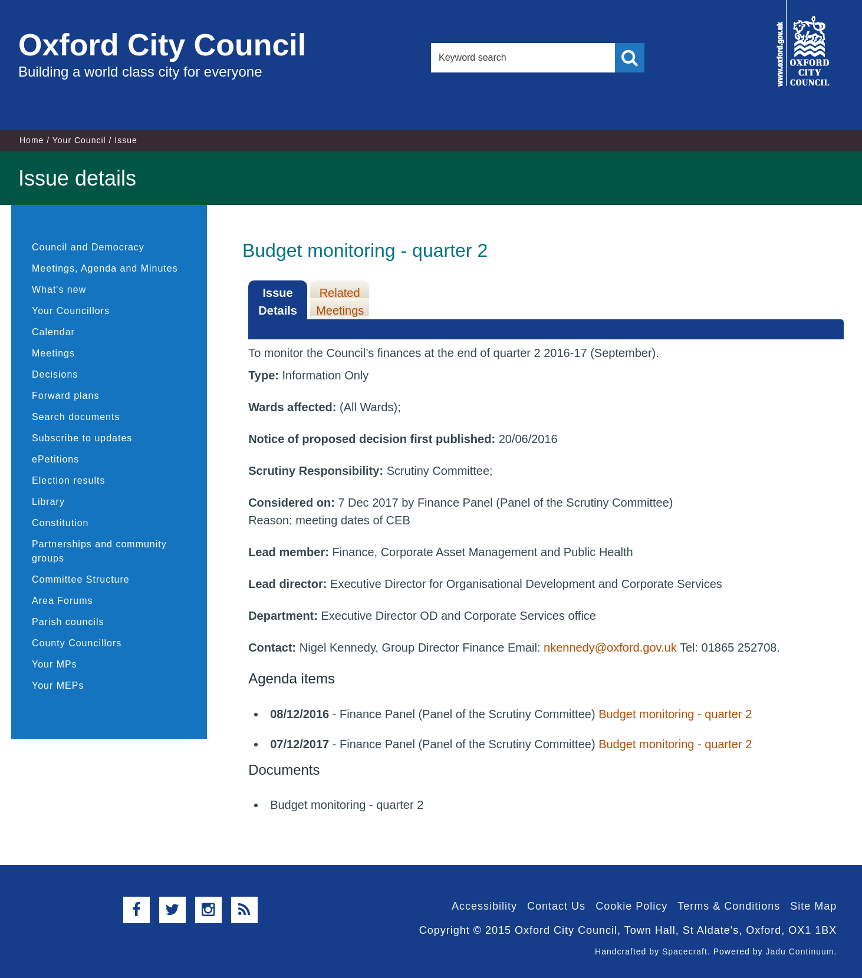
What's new (59, 290)
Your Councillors (71, 311)
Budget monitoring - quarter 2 (675, 714)
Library (48, 502)
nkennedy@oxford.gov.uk (610, 647)
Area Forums (62, 601)
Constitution (60, 523)
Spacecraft (685, 951)
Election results (69, 480)
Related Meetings (340, 301)
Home (31, 140)
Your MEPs (58, 685)
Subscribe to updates (82, 438)
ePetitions (55, 459)
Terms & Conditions (728, 906)
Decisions (55, 374)
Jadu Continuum (799, 951)
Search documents (76, 417)
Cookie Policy (631, 906)
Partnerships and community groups (99, 551)
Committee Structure (81, 579)
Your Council (79, 140)
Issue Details (277, 301)
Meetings (53, 353)
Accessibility (484, 906)
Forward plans (65, 396)
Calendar (53, 332)
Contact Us (556, 906)
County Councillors (76, 643)
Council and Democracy (88, 247)
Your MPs (54, 664)
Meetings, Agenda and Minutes (105, 268)
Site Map (813, 906)
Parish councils (68, 622)
